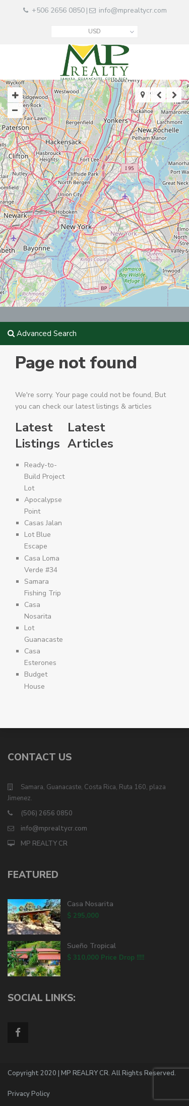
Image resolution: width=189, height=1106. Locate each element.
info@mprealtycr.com (133, 10)
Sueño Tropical (91, 946)
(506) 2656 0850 (47, 813)
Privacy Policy (29, 1093)
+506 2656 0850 (58, 10)
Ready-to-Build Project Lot (44, 476)
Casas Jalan (43, 523)
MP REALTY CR (44, 843)
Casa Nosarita (90, 904)
